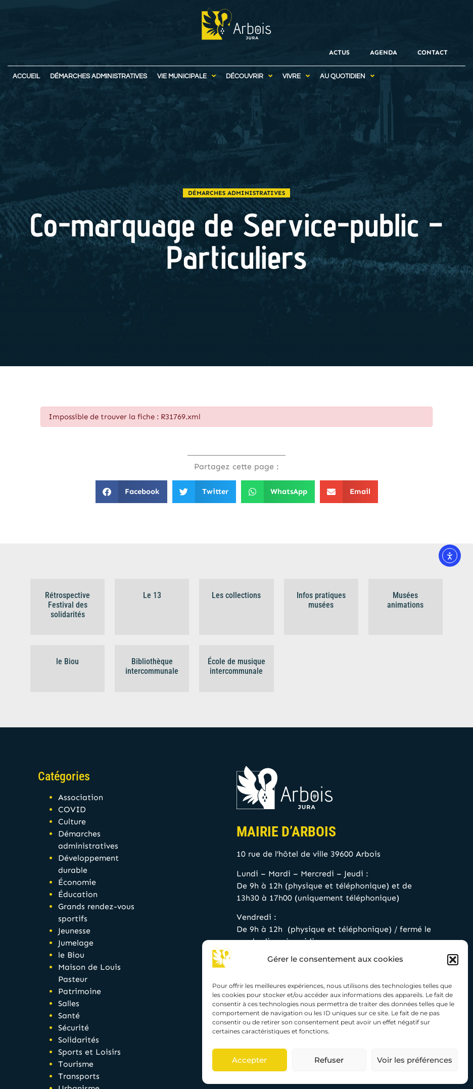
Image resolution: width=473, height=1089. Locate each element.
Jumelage (75, 943)
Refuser (329, 1060)
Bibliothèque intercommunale (151, 666)
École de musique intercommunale (236, 666)
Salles (68, 1003)
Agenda (383, 52)
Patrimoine (79, 991)
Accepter (249, 1060)
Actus (339, 52)
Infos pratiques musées (321, 600)
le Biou (67, 661)
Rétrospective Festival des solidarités (67, 604)
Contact (432, 52)
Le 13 (152, 595)
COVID (72, 809)
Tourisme (75, 1064)
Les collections (236, 595)
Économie (77, 882)
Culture (72, 821)
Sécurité (73, 1027)
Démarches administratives (236, 192)
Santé (69, 1015)
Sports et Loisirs (89, 1052)
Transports (79, 1076)
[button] (453, 960)
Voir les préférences (414, 1060)
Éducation (78, 894)
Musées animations (405, 600)
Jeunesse (74, 930)
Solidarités (78, 1040)
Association (80, 797)
